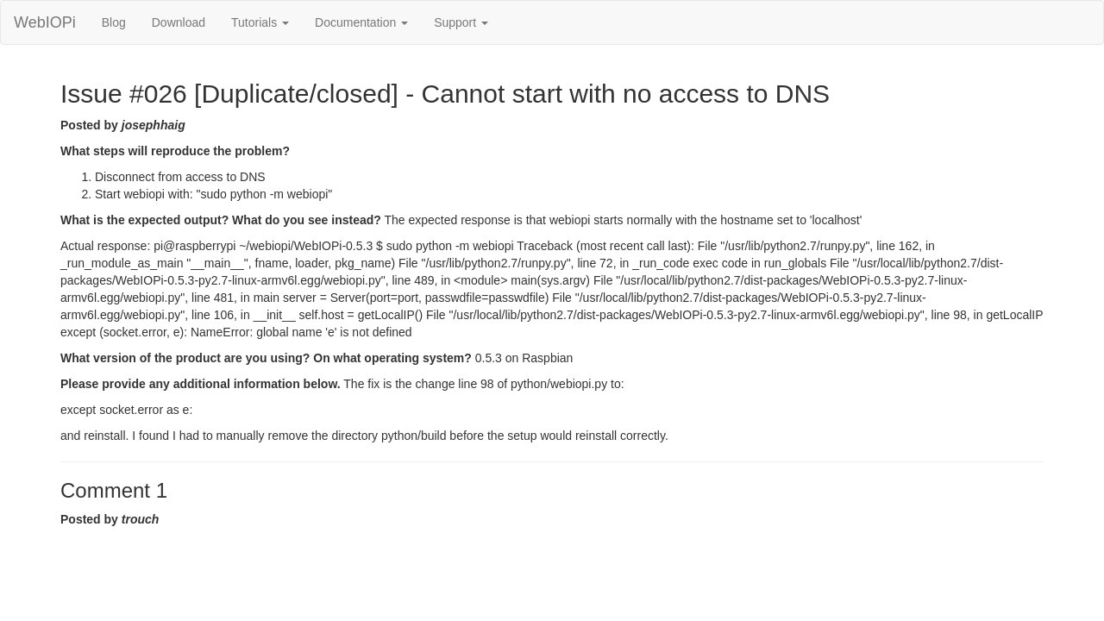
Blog (114, 22)
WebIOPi (45, 22)
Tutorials (260, 22)
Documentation (361, 22)
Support (461, 22)
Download (178, 22)
